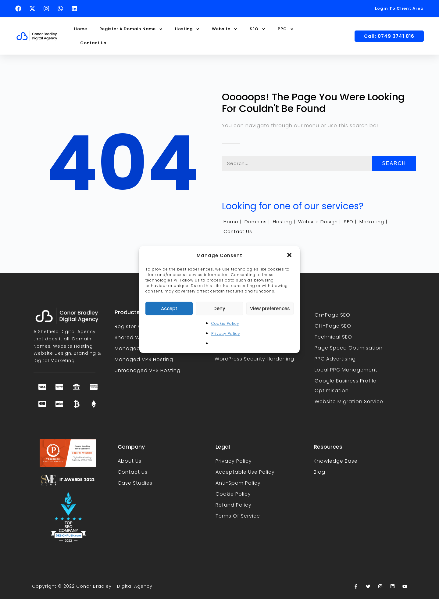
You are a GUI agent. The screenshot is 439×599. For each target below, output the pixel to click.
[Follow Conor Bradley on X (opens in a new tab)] (33, 8)
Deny (219, 308)
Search (394, 163)
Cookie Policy (225, 323)
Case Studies (135, 482)
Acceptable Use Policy (245, 471)
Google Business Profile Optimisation (346, 385)
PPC (286, 29)
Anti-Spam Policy (238, 482)
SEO (258, 29)
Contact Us (93, 43)
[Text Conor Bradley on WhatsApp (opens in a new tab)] (61, 8)
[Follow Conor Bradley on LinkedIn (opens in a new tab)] (75, 8)
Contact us (133, 471)
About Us (129, 460)
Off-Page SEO (333, 325)
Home (80, 29)
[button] (290, 255)
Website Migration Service (349, 401)
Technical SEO (333, 336)
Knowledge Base (336, 460)
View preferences (270, 308)
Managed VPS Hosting (144, 359)
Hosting (187, 29)
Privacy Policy (225, 333)
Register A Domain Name (131, 29)
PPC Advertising (335, 358)
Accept (169, 308)
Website (224, 29)
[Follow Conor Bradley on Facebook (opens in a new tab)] (19, 8)
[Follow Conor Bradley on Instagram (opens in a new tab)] (47, 8)
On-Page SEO (332, 314)
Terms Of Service (238, 515)
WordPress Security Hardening (254, 358)
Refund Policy (234, 504)
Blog (319, 471)
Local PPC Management (346, 369)
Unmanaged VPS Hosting (147, 370)
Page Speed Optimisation (349, 347)
